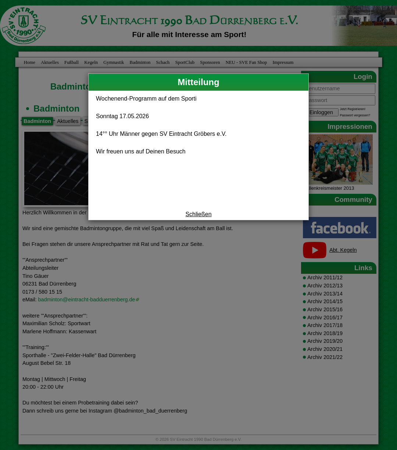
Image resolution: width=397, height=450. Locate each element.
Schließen (198, 214)
